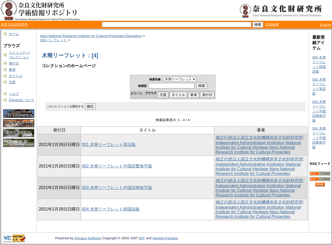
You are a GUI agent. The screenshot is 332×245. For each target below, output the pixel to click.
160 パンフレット (53, 40)
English (325, 25)
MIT (142, 238)
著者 (12, 70)
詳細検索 (272, 24)
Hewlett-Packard (165, 238)
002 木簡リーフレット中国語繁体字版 (117, 166)
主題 (12, 82)
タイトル (15, 76)
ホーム (14, 34)
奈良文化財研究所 (14, 24)
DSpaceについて (21, 100)
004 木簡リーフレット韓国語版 (111, 209)
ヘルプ (14, 94)
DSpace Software (87, 238)
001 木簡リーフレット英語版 (109, 144)
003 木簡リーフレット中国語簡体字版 (117, 187)
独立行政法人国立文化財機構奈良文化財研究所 (258, 137)
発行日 (14, 63)
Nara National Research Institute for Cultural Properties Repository (91, 36)
